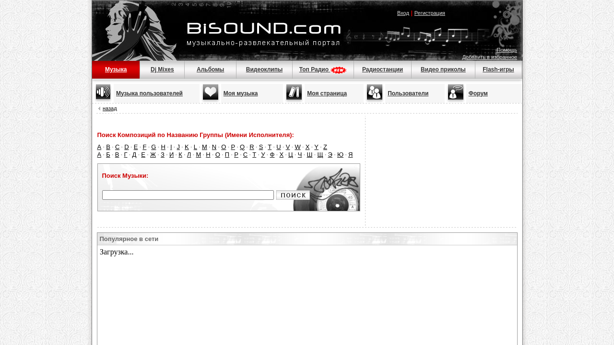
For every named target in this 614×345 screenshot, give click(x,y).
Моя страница (327, 93)
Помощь (507, 50)
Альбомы (210, 69)
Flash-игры (498, 69)
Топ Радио (323, 69)
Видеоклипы (264, 69)
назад (110, 108)
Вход (403, 13)
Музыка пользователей (149, 93)
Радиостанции (382, 69)
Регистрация (429, 13)
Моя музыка (241, 93)
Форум (478, 93)
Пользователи (408, 93)
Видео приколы (443, 69)
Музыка (116, 69)
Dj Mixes (162, 69)
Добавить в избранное (489, 57)
